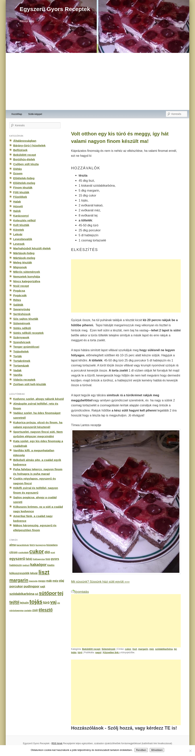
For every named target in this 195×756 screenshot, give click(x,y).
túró (80, 652)
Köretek (18, 229)
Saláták (18, 304)
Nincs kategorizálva (26, 281)
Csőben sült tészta (26, 164)
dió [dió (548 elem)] (47, 552)
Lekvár (17, 234)
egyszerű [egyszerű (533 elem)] (17, 559)
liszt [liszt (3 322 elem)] (43, 572)
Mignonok (20, 267)
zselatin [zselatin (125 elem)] (28, 610)
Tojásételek (21, 351)
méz (151, 649)
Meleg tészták (22, 262)
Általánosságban (24, 140)
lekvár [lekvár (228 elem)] (34, 573)
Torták (17, 356)
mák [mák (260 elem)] (49, 580)
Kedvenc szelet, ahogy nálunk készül (38, 398)
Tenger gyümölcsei (26, 346)
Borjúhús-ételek (24, 159)
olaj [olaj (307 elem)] (61, 580)
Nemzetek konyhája (26, 276)
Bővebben (157, 750)
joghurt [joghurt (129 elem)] (26, 565)
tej (175, 649)
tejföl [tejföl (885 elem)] (14, 602)
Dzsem (17, 173)
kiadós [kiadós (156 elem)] (50, 565)
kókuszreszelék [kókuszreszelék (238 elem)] (19, 573)
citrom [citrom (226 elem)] (13, 552)
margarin (143, 649)
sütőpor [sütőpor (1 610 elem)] (48, 593)
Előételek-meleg (24, 183)
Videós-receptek (24, 379)
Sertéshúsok (21, 314)
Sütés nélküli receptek (28, 332)
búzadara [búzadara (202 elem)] (52, 545)
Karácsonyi (21, 215)
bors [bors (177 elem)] (32, 545)
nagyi (98, 652)
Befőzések (20, 150)
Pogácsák (20, 295)
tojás (73, 652)
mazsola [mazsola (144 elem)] (33, 581)
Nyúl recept (21, 285)
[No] (190, 751)
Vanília (17, 374)
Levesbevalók (22, 239)
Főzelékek (20, 196)
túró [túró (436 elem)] (46, 602)
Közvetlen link (111, 652)
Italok (17, 210)
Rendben (141, 750)
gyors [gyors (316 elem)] (55, 558)
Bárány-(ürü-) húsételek (29, 145)
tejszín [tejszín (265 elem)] (24, 602)
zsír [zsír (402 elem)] (35, 610)
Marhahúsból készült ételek (32, 248)
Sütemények (108, 649)
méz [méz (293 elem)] (55, 580)
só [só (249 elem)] (36, 593)
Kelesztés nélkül (24, 220)
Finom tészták (22, 187)
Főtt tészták (21, 192)
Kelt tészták (21, 225)
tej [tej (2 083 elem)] (60, 593)
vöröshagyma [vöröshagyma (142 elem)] (16, 610)
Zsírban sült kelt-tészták (29, 384)
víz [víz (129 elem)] (58, 603)
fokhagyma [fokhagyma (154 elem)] (39, 559)
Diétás (17, 168)
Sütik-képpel (35, 114)
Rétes (17, 300)
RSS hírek (57, 743)
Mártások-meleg (24, 257)
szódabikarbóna (164, 649)
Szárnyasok (21, 337)
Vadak (17, 370)
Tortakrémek (21, 360)
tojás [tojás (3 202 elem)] (35, 602)
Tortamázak (21, 365)
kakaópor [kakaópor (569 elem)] (38, 565)
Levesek (19, 243)
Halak (17, 201)
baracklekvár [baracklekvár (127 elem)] (23, 545)
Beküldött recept (91, 649)
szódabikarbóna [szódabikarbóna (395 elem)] (21, 594)
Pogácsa (19, 290)
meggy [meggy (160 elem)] (42, 581)
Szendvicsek (21, 342)
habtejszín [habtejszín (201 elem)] (15, 565)
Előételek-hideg (23, 178)
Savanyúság (21, 309)
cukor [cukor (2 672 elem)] (36, 551)
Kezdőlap (17, 114)
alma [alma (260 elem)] (12, 544)
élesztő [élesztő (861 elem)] (46, 609)
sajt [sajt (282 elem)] (42, 586)
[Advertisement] (97, 81)
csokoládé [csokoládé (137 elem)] (23, 552)
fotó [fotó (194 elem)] (48, 559)
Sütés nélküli (22, 328)
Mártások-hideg (23, 253)
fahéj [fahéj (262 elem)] (29, 558)
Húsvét (18, 206)
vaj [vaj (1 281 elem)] (53, 602)
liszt (135, 649)
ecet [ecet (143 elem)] (53, 552)
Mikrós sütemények (26, 271)
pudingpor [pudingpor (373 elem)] (31, 586)
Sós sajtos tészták (25, 318)
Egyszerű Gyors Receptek (55, 9)
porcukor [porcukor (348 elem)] (16, 586)
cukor (128, 649)
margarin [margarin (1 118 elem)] (18, 580)
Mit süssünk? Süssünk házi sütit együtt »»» (100, 581)
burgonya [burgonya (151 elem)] (41, 545)
